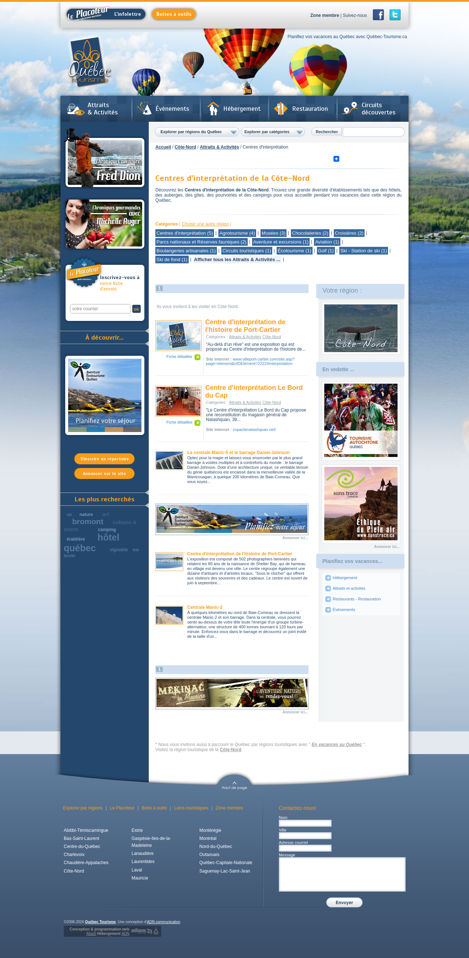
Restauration (310, 109)
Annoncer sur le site (104, 473)
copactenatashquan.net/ (254, 429)
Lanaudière (143, 853)
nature (86, 514)
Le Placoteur (122, 808)
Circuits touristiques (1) (246, 250)
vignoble (119, 549)
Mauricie (140, 878)
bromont (87, 521)
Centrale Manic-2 (204, 607)
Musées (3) (273, 233)
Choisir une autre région (205, 224)
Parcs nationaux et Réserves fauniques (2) (201, 242)
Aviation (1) (327, 242)
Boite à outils (154, 808)
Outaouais (209, 854)
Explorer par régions (83, 808)
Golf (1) (326, 250)
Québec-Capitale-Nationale (225, 862)
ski (69, 515)
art (105, 514)
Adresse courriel (293, 842)
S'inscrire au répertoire (104, 458)
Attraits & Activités (103, 108)
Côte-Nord (185, 147)
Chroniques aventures (105, 159)
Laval (137, 870)
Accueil (163, 147)
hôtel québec (91, 542)
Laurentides (143, 861)
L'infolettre (104, 14)
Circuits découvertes (378, 108)
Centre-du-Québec (82, 846)
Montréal (208, 838)
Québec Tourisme (100, 922)
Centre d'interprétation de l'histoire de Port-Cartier (245, 325)
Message (287, 855)
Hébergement (242, 109)
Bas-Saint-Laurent (81, 838)
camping (107, 529)
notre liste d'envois (120, 283)
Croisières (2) (349, 233)
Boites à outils (173, 14)
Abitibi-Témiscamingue (86, 830)
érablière (76, 539)
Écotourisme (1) (294, 250)
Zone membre (324, 15)
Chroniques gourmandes (105, 224)
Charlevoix (74, 854)
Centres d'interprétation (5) (184, 233)
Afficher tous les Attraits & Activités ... (237, 259)
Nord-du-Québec (215, 846)
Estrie (137, 830)
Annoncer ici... (295, 538)
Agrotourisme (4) (237, 233)
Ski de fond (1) (172, 259)
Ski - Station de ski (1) (363, 250)
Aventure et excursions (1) (281, 242)
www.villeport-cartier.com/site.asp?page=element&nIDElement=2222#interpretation (250, 361)
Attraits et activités (349, 588)
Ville (283, 830)
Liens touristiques (191, 808)
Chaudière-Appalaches (86, 862)
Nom (283, 817)
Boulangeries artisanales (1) (186, 250)
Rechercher (327, 131)
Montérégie (210, 830)
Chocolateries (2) (310, 233)
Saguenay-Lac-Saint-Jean (224, 871)
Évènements (172, 109)
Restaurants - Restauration (357, 599)
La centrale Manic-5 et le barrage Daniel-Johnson (238, 452)
